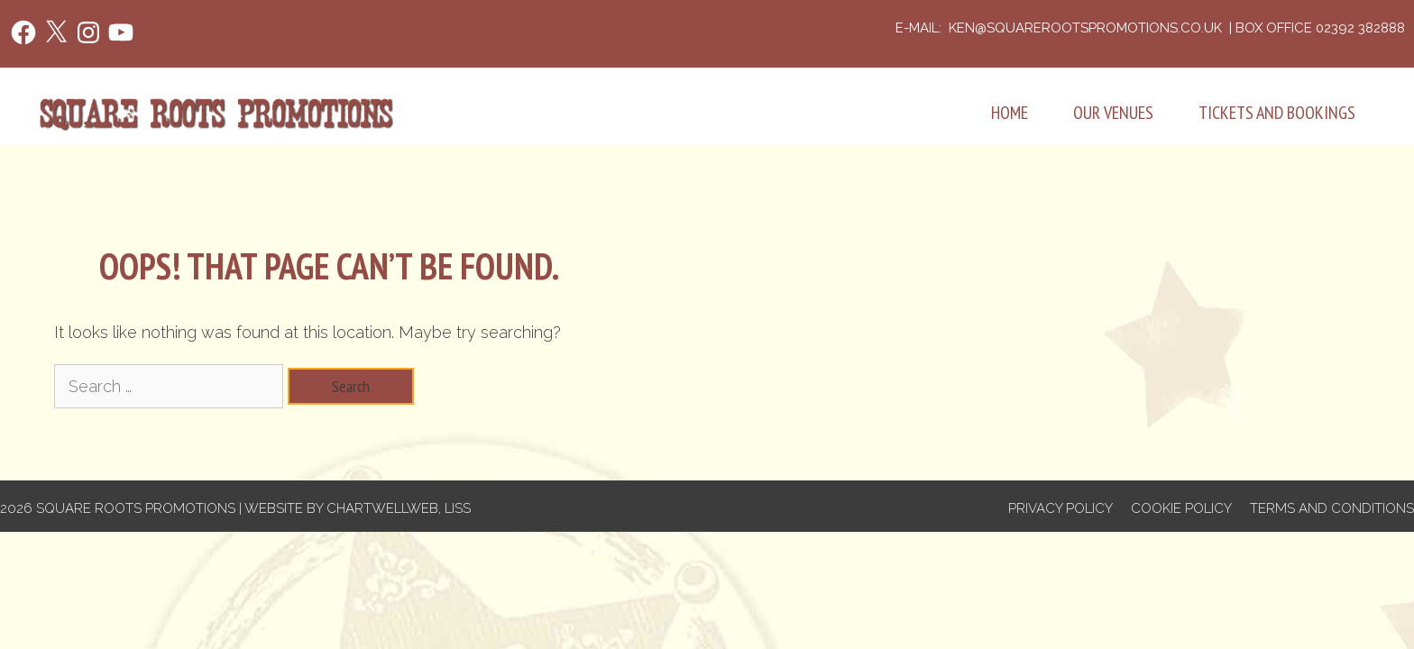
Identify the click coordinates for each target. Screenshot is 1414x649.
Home (1009, 112)
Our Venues (1113, 112)
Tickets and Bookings (1276, 112)
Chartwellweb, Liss (398, 508)
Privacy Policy (1060, 508)
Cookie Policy (1181, 508)
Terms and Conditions (1332, 508)
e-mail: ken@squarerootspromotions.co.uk (1060, 28)
